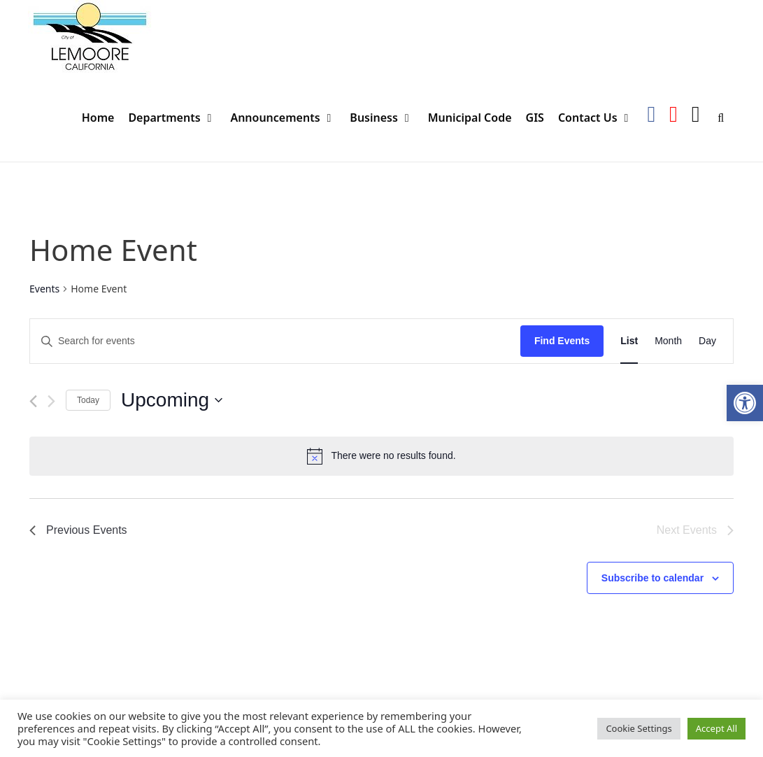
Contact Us (599, 118)
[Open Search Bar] (720, 118)
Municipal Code (470, 117)
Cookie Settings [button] (638, 728)
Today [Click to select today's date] (88, 400)
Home (98, 117)
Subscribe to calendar (652, 577)
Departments (175, 118)
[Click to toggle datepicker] (171, 400)
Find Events (562, 340)
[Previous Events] (33, 401)
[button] (745, 403)
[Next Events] (51, 401)
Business (385, 118)
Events (44, 288)
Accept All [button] (716, 728)
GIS (535, 117)
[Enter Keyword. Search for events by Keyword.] (275, 341)
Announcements (286, 118)
